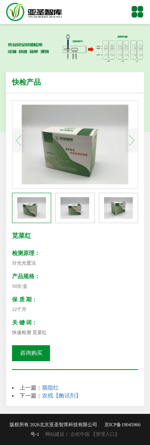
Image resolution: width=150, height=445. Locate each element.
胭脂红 (50, 388)
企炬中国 (80, 434)
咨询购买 (31, 353)
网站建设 (54, 434)
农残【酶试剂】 (61, 396)
